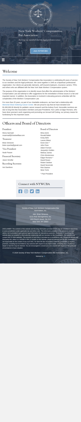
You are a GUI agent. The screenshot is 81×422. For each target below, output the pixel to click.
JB (44, 256)
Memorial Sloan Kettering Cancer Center (17, 105)
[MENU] (3, 60)
